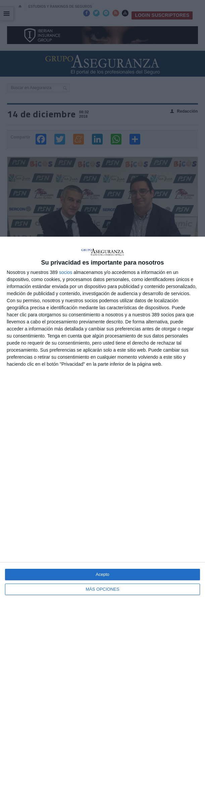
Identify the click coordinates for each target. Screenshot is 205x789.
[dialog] (102, 513)
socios (65, 272)
